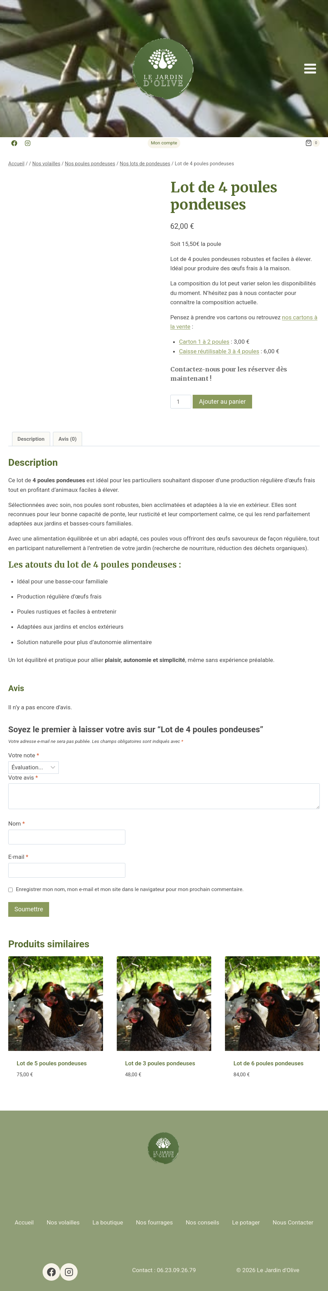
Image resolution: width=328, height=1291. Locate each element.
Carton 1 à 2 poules (204, 341)
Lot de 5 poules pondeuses (52, 1063)
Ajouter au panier (222, 401)
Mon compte (164, 142)
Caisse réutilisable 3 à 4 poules (219, 351)
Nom (16, 823)
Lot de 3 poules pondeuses (160, 1063)
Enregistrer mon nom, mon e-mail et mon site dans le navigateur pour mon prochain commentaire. (130, 889)
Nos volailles (63, 1222)
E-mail (18, 856)
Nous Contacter (293, 1222)
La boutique (107, 1222)
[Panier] (312, 143)
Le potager (246, 1222)
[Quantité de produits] (181, 401)
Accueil (24, 1222)
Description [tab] (31, 439)
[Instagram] (27, 143)
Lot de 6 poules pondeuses (269, 1063)
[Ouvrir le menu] (310, 68)
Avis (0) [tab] (67, 439)
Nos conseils (202, 1222)
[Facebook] (14, 143)
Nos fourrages (154, 1222)
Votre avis (23, 777)
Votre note (23, 755)
